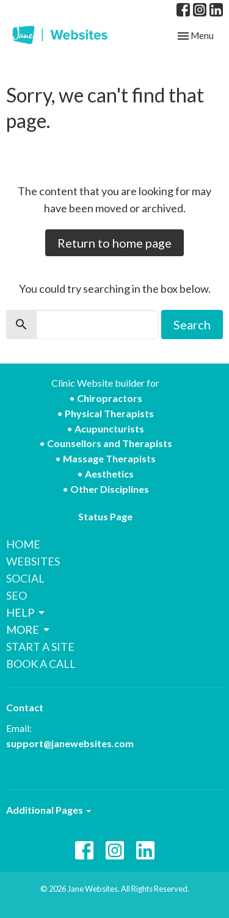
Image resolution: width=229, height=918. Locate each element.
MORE (28, 629)
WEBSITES (33, 561)
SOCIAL (25, 578)
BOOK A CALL (41, 663)
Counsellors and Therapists (109, 443)
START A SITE (40, 646)
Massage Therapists (109, 458)
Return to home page (114, 242)
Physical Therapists (109, 413)
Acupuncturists (109, 428)
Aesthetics (109, 473)
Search (192, 324)
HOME (23, 544)
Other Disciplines (109, 489)
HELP (26, 612)
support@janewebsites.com (70, 743)
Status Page (105, 516)
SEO (16, 595)
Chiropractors (109, 398)
